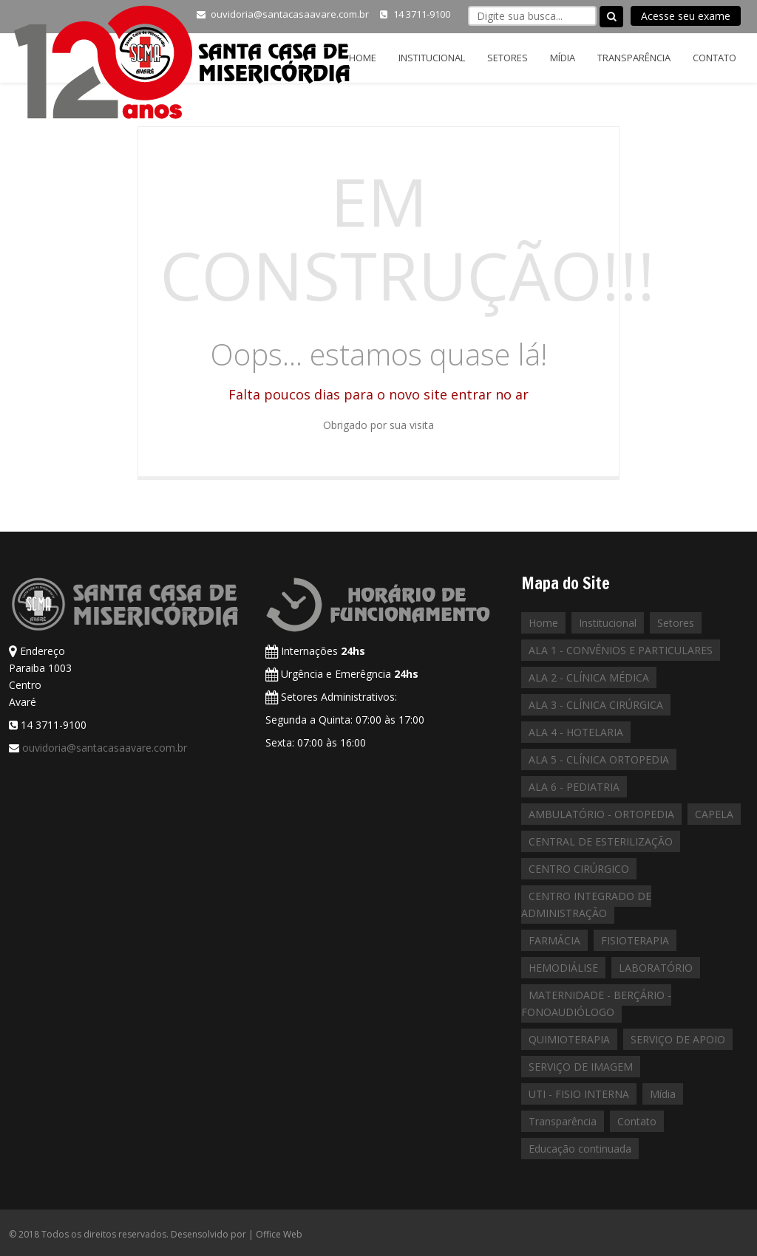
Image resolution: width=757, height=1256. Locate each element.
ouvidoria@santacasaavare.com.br (104, 748)
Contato (714, 57)
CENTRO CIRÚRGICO (579, 869)
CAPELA (714, 814)
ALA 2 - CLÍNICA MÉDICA (589, 677)
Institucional (431, 57)
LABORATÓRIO (656, 968)
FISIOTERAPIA (635, 940)
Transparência (634, 57)
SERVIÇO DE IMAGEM (581, 1067)
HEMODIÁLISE (563, 968)
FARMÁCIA (554, 940)
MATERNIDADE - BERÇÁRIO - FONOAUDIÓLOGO (596, 1003)
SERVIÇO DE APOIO (678, 1039)
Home (362, 57)
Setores (507, 57)
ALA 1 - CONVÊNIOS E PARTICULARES (621, 650)
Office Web (279, 1234)
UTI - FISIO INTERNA (579, 1094)
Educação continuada (580, 1149)
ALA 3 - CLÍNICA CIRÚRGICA (596, 705)
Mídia (562, 57)
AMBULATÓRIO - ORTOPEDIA (601, 814)
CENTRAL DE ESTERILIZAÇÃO (601, 841)
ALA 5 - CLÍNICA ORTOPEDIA (599, 759)
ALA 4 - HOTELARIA (576, 732)
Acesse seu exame (685, 16)
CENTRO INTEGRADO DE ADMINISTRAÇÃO (586, 904)
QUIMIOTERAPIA (569, 1039)
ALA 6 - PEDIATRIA (574, 787)
